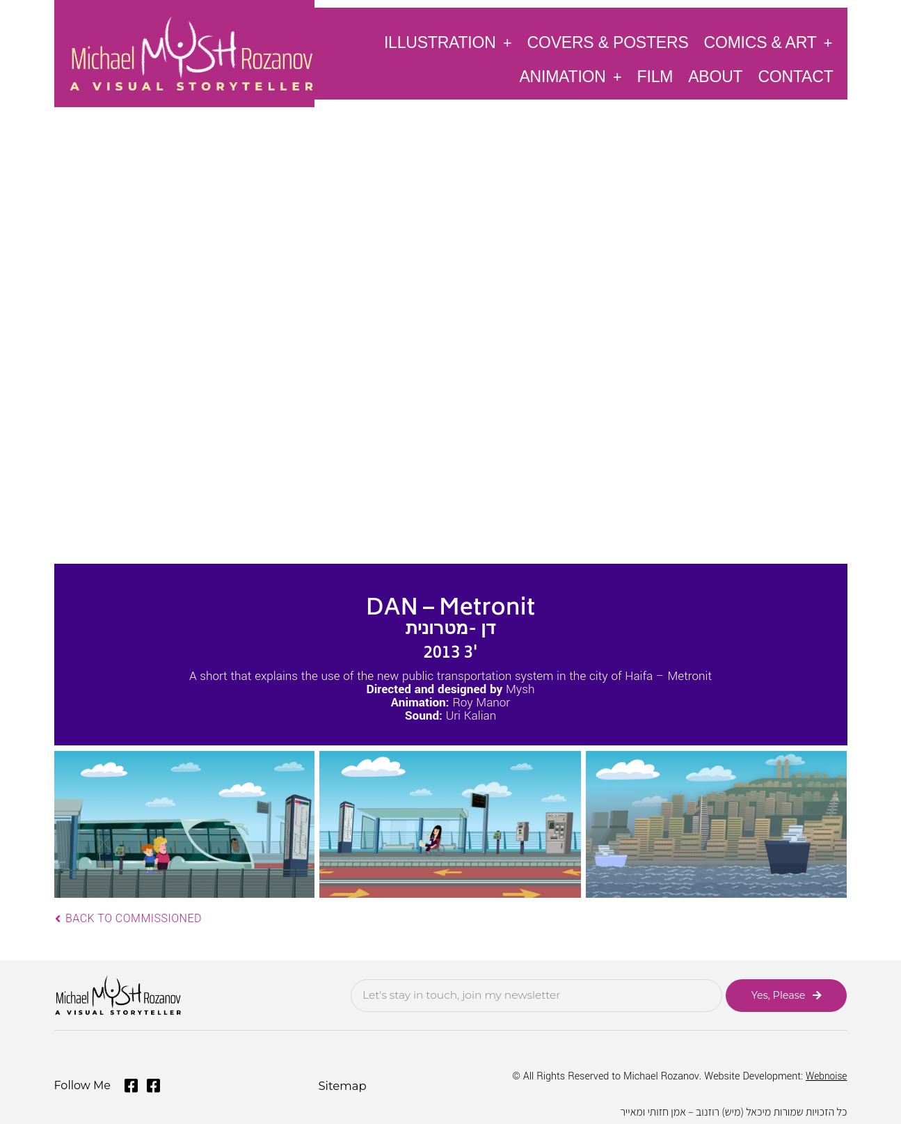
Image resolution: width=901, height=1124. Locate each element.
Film (655, 77)
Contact (795, 77)
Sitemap (341, 1084)
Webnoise (825, 1075)
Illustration (448, 42)
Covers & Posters (608, 42)
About (715, 77)
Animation (570, 76)
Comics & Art (768, 42)
